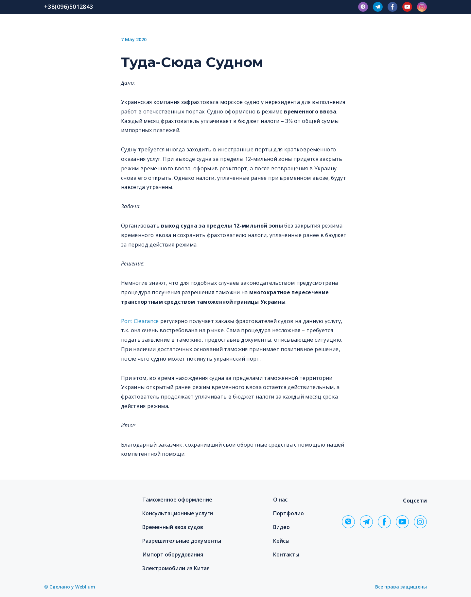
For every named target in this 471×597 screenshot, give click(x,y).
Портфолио (288, 513)
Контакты (286, 554)
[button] (363, 7)
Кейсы (281, 540)
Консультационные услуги (177, 513)
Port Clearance (140, 321)
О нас (280, 499)
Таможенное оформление (177, 499)
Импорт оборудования (172, 554)
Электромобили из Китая (176, 568)
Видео (281, 527)
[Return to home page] (82, 508)
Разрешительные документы (181, 540)
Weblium (85, 587)
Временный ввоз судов (172, 527)
